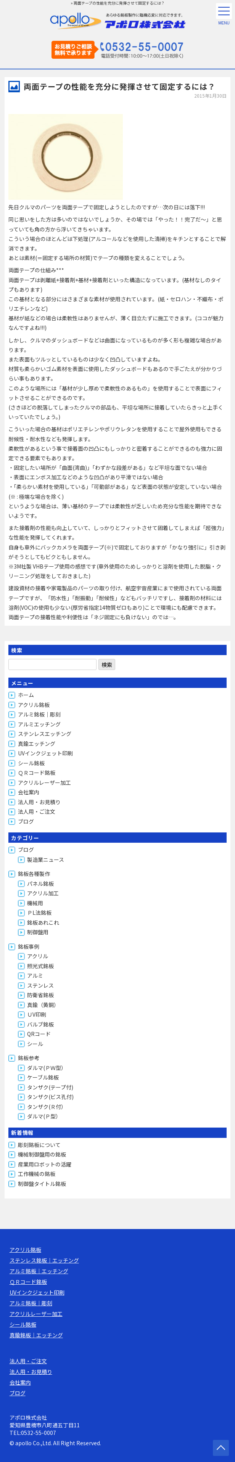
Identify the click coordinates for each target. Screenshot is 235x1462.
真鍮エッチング (36, 743)
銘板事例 (28, 946)
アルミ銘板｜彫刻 (39, 714)
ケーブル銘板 (43, 1077)
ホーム (26, 695)
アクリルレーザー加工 (44, 782)
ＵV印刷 (36, 1014)
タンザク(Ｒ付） (46, 1106)
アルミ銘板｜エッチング (39, 1271)
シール (35, 1043)
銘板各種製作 (34, 873)
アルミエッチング (39, 724)
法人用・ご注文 (36, 811)
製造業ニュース (45, 859)
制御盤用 (37, 932)
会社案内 (28, 792)
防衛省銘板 (40, 995)
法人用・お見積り (39, 802)
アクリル (37, 956)
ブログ (26, 821)
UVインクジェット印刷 (45, 753)
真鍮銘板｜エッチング (36, 1335)
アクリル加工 (43, 893)
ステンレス (40, 985)
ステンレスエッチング (44, 733)
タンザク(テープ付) (50, 1087)
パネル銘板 (40, 883)
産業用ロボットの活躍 (44, 1164)
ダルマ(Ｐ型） (44, 1116)
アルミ (35, 975)
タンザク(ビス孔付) (50, 1097)
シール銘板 (31, 763)
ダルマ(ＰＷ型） (46, 1068)
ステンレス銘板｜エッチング (44, 1260)
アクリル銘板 (34, 705)
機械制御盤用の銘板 (42, 1154)
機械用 (35, 903)
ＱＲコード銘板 (36, 772)
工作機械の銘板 (36, 1174)
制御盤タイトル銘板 (42, 1183)
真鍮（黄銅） (43, 1005)
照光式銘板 (40, 966)
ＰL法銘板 (39, 912)
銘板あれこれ (43, 922)
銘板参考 (28, 1058)
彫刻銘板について (39, 1145)
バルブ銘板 (40, 1024)
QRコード (39, 1034)
